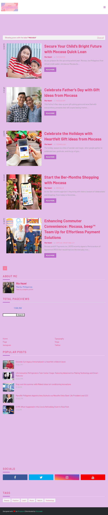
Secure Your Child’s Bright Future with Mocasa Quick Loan (73, 49)
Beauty (6, 500)
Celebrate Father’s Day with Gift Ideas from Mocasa (72, 92)
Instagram (7, 345)
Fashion (16, 500)
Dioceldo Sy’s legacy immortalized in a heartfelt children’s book (41, 362)
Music (32, 500)
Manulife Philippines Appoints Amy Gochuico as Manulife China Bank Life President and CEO (52, 395)
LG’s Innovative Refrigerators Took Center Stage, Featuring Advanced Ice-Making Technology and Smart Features (57, 374)
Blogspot (21, 511)
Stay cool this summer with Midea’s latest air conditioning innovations (43, 384)
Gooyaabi (39, 511)
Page (5, 342)
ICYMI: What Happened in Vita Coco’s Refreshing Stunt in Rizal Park (42, 407)
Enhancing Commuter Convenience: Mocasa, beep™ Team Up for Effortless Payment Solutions (72, 229)
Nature (39, 500)
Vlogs (57, 342)
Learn (24, 500)
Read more (50, 70)
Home (5, 339)
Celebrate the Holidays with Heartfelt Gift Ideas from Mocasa (72, 136)
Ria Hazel (48, 57)
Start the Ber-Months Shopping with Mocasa (71, 180)
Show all (100, 37)
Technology (50, 500)
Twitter (57, 345)
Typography (59, 339)
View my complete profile (24, 289)
